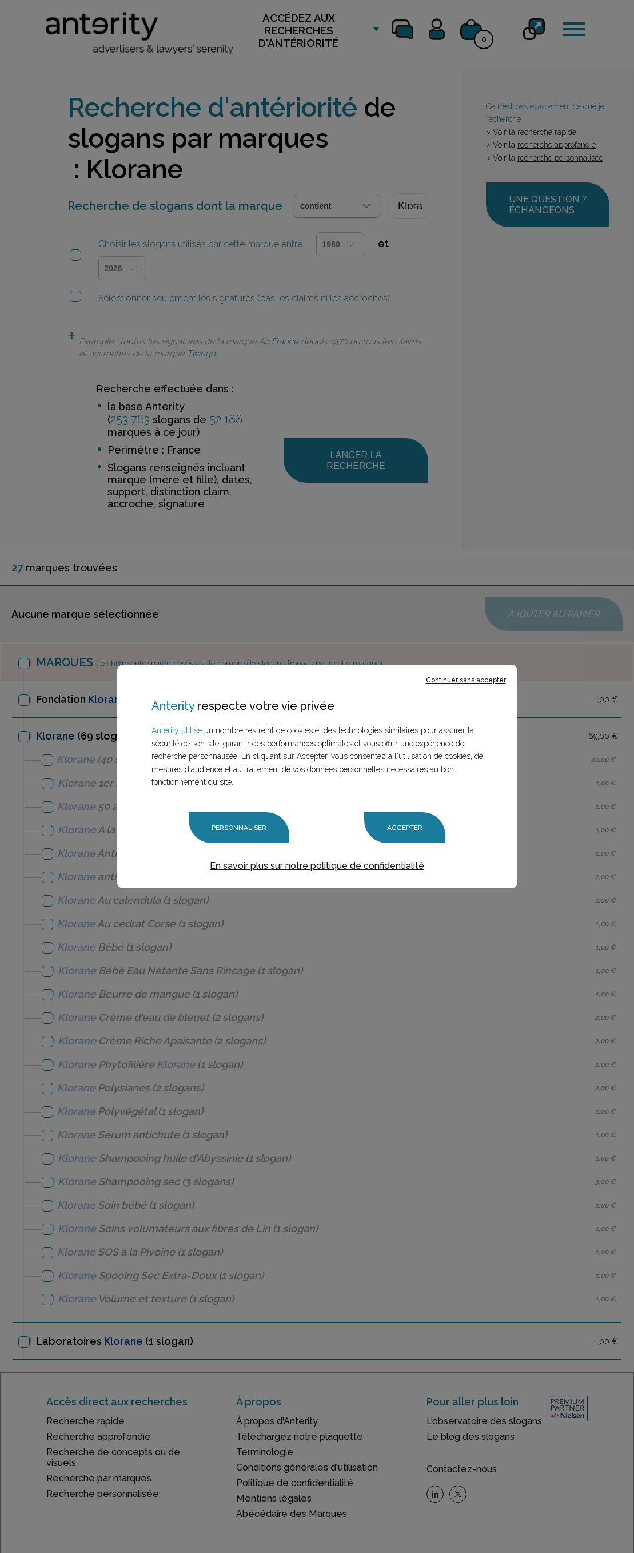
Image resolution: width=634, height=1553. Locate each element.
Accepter (405, 827)
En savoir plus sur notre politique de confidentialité (317, 865)
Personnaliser (239, 827)
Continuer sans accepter (466, 681)
